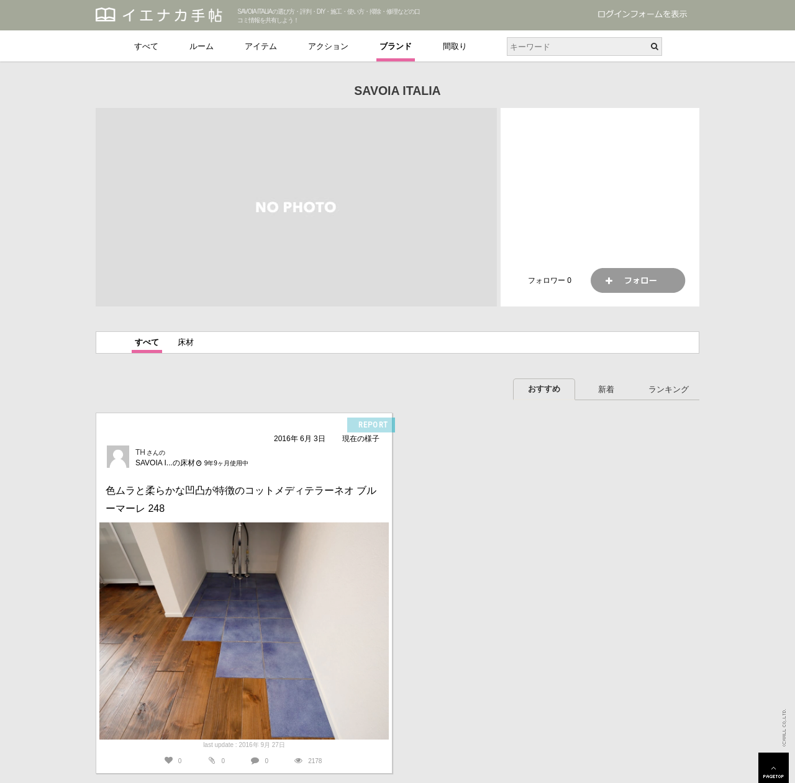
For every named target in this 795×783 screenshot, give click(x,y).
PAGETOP (773, 768)
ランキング (668, 389)
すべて (146, 46)
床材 (186, 342)
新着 (606, 389)
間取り (455, 46)
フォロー (638, 280)
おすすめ (544, 388)
